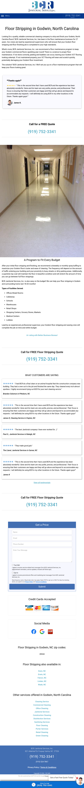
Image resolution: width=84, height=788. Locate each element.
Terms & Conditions (41, 578)
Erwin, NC (42, 671)
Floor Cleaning (42, 722)
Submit (42, 583)
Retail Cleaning (42, 729)
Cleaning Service (42, 698)
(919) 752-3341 (72, 15)
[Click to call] (42, 784)
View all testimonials (42, 479)
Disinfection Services (42, 715)
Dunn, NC (42, 667)
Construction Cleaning (42, 712)
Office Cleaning (42, 705)
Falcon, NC (42, 674)
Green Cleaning (42, 732)
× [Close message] (74, 775)
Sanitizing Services (42, 718)
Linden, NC (42, 678)
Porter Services (42, 725)
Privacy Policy (29, 578)
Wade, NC (42, 681)
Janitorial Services (42, 708)
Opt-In (16, 569)
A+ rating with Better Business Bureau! (42, 332)
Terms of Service (58, 772)
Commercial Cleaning (42, 701)
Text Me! (17, 561)
